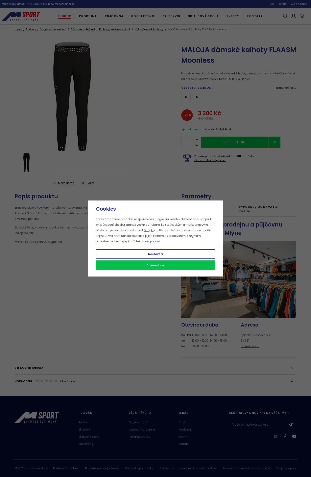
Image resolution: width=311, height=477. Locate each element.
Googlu (149, 230)
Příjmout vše (156, 265)
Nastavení (155, 254)
